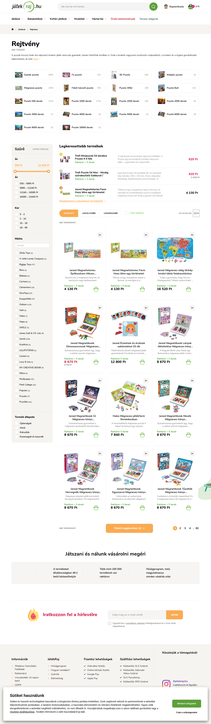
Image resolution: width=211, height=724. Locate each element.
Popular (23, 390)
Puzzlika (24, 401)
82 (197, 528)
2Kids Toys (24, 253)
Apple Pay (92, 678)
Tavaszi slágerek (148, 19)
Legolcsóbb (88, 213)
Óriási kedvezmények (123, 19)
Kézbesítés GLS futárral (135, 666)
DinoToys (24, 293)
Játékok (17, 19)
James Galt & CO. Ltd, (30, 333)
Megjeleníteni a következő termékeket (82, 201)
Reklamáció (21, 673)
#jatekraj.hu (180, 682)
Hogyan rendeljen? (60, 670)
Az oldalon (185, 213)
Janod (23, 338)
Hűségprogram (58, 666)
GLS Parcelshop (131, 677)
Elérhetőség (57, 678)
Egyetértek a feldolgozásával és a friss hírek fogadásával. (144, 625)
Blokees (23, 275)
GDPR (18, 684)
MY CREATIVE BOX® (30, 367)
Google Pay (93, 674)
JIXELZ (22, 327)
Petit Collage (26, 384)
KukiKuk (23, 344)
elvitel (174, 614)
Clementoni (25, 287)
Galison (23, 304)
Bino (21, 270)
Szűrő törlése (40, 149)
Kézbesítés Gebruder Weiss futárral (134, 672)
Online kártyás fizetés (98, 670)
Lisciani (22, 356)
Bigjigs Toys (25, 264)
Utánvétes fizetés (96, 666)
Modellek (81, 19)
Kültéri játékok (60, 19)
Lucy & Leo (24, 361)
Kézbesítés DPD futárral (135, 681)
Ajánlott (69, 213)
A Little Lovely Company (31, 258)
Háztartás (99, 19)
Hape (22, 321)
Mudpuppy (25, 379)
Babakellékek (37, 19)
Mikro (22, 373)
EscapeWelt (25, 298)
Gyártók (55, 674)
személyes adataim (135, 623)
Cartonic (23, 281)
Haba (22, 316)
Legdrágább (111, 213)
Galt (21, 310)
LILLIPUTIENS (26, 350)
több (35, 59)
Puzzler (23, 396)
